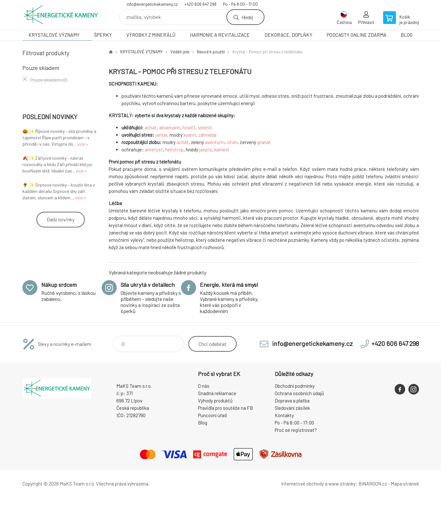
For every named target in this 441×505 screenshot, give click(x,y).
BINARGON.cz (372, 483)
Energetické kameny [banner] (60, 15)
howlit (189, 127)
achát (151, 127)
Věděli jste (179, 51)
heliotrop (174, 149)
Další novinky (61, 219)
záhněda (207, 135)
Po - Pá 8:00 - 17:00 (294, 422)
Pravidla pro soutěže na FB (225, 408)
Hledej (247, 17)
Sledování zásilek (292, 408)
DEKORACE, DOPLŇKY (288, 35)
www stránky (342, 483)
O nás (203, 386)
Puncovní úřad (212, 415)
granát (264, 142)
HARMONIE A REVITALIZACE (220, 35)
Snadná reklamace (217, 393)
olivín (232, 142)
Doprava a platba (292, 400)
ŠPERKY (103, 35)
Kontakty (284, 415)
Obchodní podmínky (295, 386)
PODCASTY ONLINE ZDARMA (356, 35)
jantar (161, 135)
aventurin (215, 142)
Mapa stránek (405, 483)
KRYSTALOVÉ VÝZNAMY (54, 35)
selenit (205, 127)
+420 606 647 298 (200, 4)
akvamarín (169, 127)
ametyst (154, 149)
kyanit (190, 135)
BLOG (407, 35)
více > (82, 144)
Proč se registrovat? (296, 430)
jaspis (205, 149)
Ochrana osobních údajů (299, 393)
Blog (202, 422)
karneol (221, 149)
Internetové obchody (302, 483)
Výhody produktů (215, 400)
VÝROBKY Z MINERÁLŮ (151, 35)
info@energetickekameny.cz (152, 4)
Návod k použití (211, 51)
